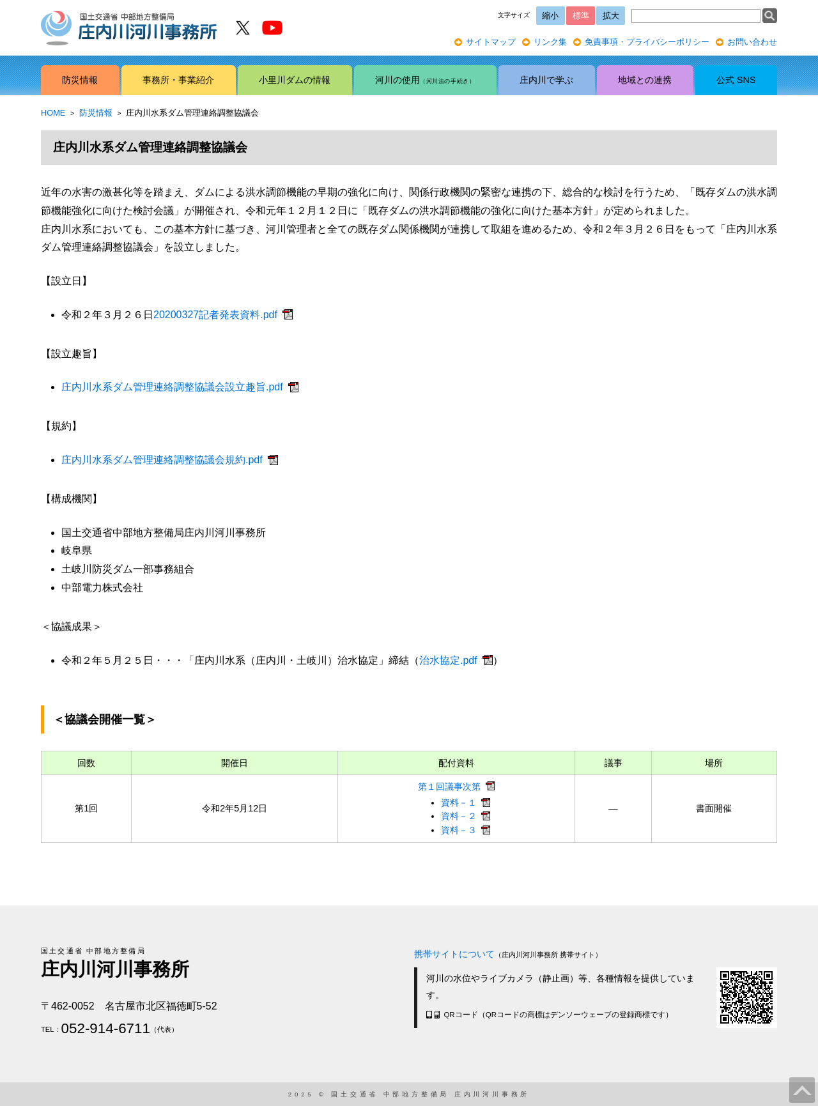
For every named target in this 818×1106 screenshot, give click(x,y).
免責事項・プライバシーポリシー (647, 42)
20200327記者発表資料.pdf (215, 314)
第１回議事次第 (449, 786)
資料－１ (459, 802)
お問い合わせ (752, 42)
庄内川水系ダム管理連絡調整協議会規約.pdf (162, 459)
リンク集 (550, 42)
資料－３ (459, 830)
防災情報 (95, 113)
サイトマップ (491, 42)
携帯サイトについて (454, 954)
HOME (53, 113)
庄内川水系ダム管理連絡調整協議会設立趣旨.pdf (172, 386)
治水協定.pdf (448, 660)
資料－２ (459, 816)
